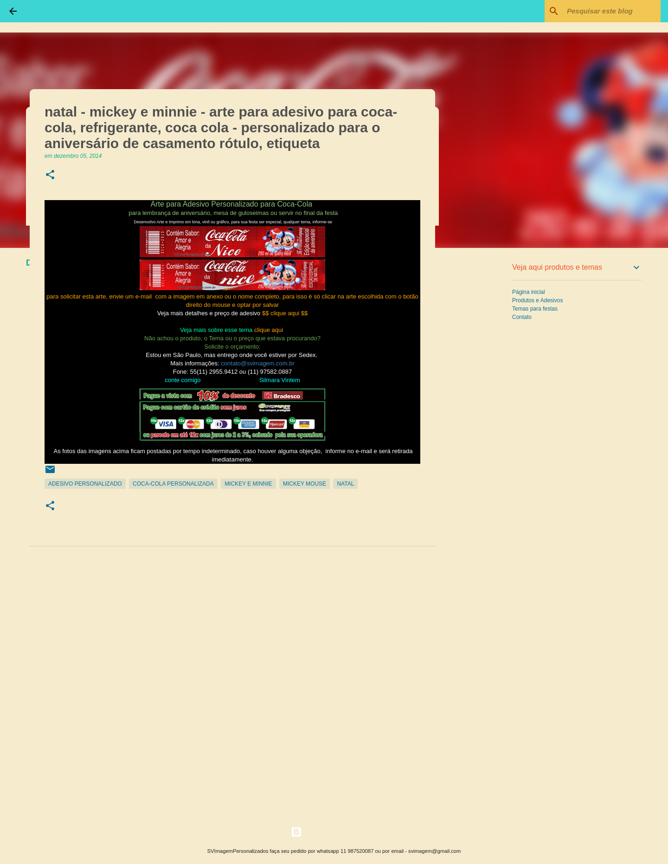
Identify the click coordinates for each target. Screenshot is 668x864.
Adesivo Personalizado (85, 484)
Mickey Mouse (304, 484)
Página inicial (528, 292)
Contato (522, 317)
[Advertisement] (482, 401)
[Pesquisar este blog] (612, 11)
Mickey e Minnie (248, 484)
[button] (50, 175)
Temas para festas (535, 308)
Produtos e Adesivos (537, 300)
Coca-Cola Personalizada (173, 484)
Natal (345, 484)
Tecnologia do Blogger (334, 832)
